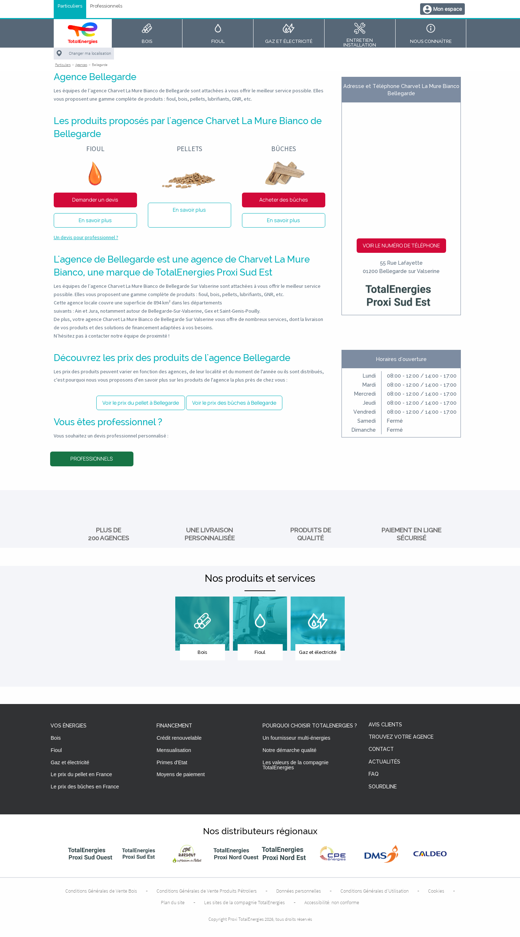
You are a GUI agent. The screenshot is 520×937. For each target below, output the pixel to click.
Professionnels (106, 6)
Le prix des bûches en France (84, 786)
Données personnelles (298, 891)
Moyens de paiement (181, 774)
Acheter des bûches (283, 199)
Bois (55, 738)
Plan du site (173, 902)
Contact (381, 749)
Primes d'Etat (172, 762)
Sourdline (383, 786)
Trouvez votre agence (401, 737)
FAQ (374, 774)
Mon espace (447, 9)
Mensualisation (174, 750)
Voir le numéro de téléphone (401, 245)
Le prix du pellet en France (81, 774)
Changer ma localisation (90, 53)
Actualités (384, 762)
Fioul (56, 750)
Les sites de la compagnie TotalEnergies (244, 902)
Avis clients (385, 724)
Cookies (436, 891)
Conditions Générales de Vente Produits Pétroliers (207, 891)
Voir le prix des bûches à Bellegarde (234, 402)
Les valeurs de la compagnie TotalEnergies (296, 765)
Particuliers (70, 6)
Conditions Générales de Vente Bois (101, 891)
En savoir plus (95, 220)
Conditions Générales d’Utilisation (374, 891)
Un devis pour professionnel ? (86, 237)
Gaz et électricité (69, 762)
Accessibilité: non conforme (331, 902)
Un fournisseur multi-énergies (296, 738)
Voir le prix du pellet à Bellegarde (140, 402)
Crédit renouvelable (179, 738)
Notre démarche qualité (290, 750)
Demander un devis (95, 199)
